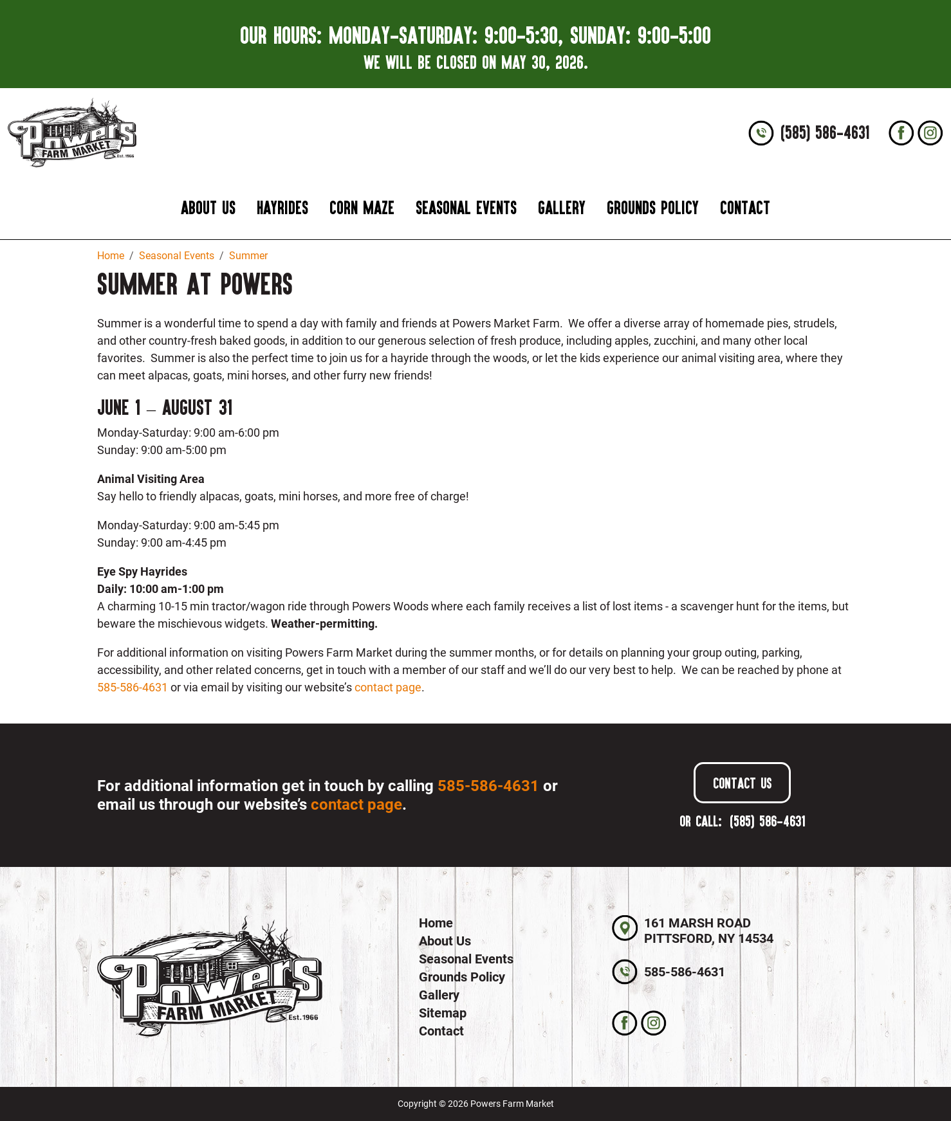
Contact (745, 207)
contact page (388, 687)
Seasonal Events (466, 207)
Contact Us (742, 782)
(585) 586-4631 (824, 132)
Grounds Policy (653, 207)
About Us (208, 207)
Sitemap (442, 1013)
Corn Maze (361, 207)
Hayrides (282, 207)
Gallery (562, 207)
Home (436, 923)
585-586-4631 (132, 687)
